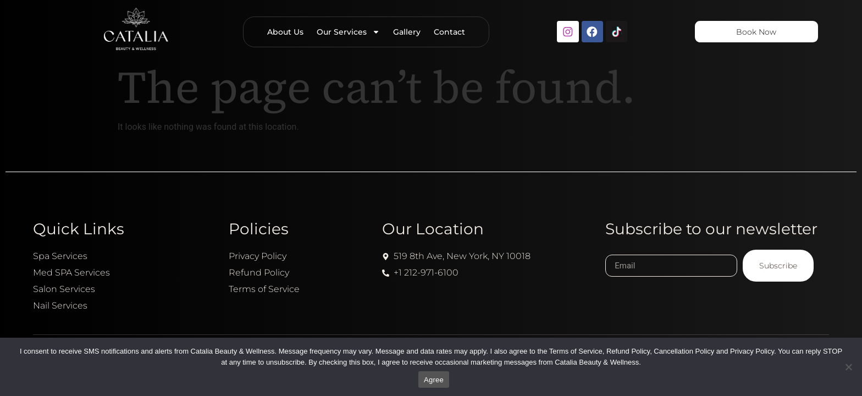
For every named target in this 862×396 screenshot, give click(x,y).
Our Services (347, 32)
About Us (284, 32)
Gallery (405, 32)
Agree (434, 380)
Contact (448, 32)
